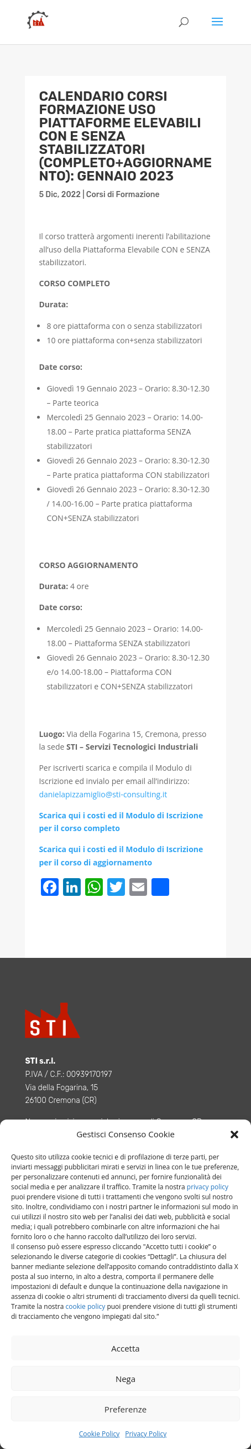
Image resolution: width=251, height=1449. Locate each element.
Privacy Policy (145, 1433)
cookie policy (86, 1306)
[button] (234, 1134)
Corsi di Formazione (123, 194)
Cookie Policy (99, 1433)
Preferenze (125, 1409)
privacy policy (207, 1187)
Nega (125, 1378)
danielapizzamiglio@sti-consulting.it (103, 794)
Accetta (125, 1348)
